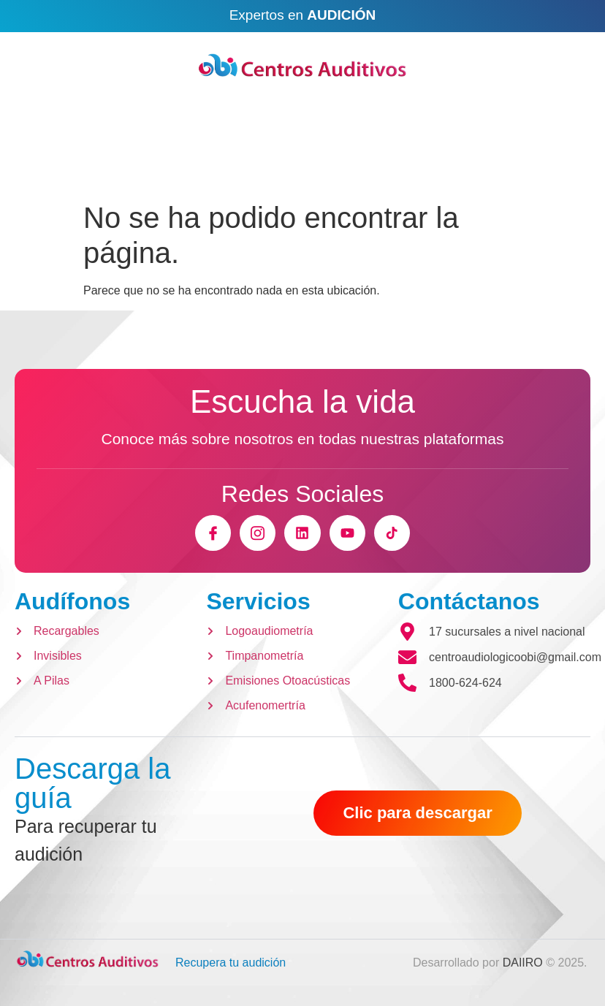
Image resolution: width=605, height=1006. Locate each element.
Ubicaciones (421, 110)
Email (162, 110)
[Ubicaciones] (355, 115)
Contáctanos (469, 601)
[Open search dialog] (43, 174)
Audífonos (72, 601)
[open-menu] (563, 172)
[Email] (121, 116)
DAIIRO (523, 962)
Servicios (258, 601)
